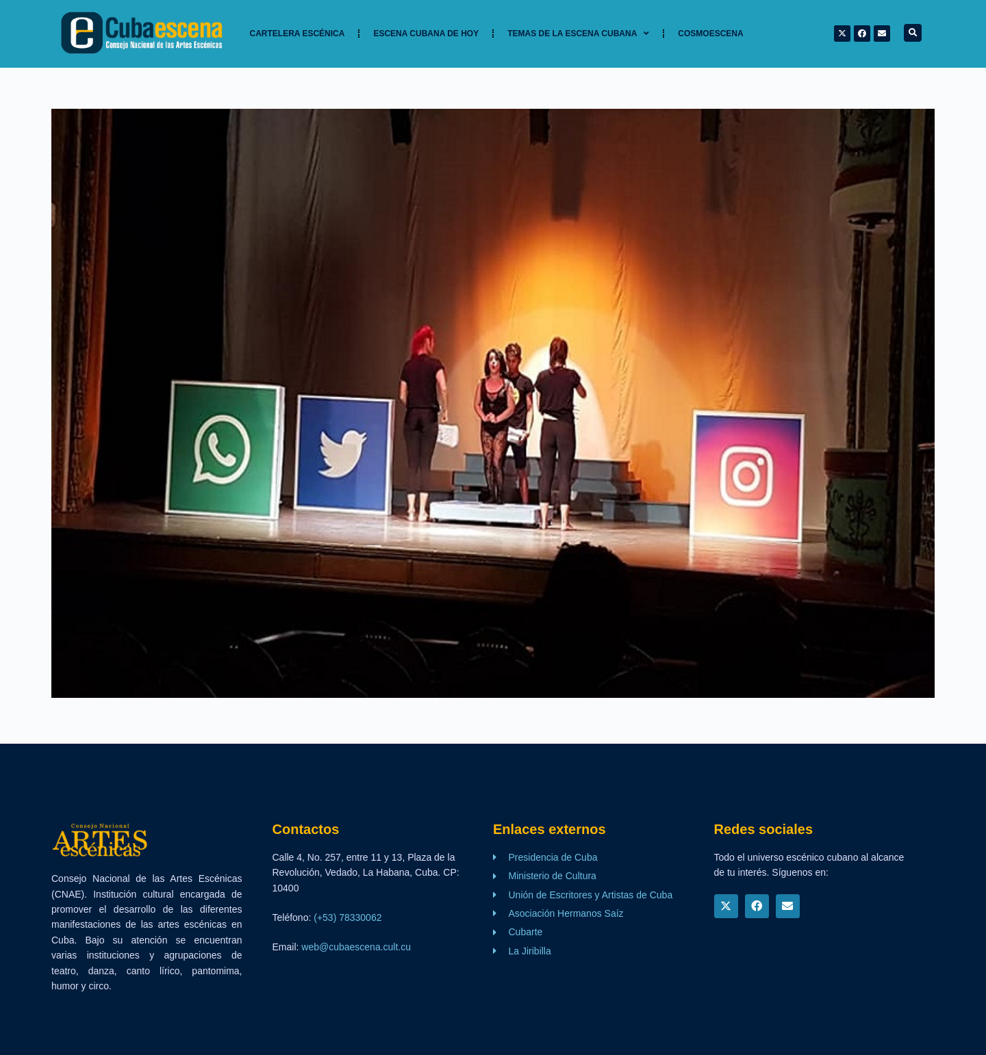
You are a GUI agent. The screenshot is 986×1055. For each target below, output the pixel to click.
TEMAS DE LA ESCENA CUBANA (578, 33)
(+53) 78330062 (347, 917)
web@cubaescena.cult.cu (356, 946)
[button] (913, 33)
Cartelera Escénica (297, 33)
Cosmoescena (710, 33)
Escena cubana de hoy (426, 33)
